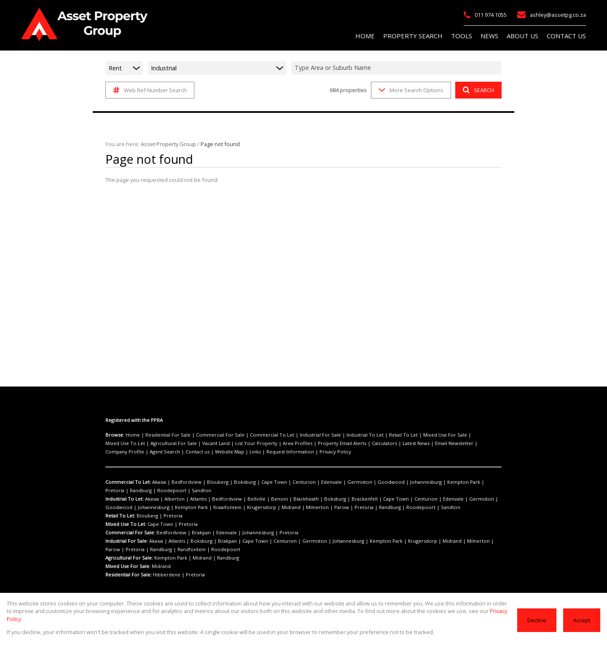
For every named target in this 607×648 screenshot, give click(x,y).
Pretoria (448, 482)
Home (131, 434)
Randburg (470, 482)
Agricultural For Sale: (129, 557)
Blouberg (207, 482)
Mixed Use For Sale (409, 434)
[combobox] (397, 67)
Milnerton (262, 507)
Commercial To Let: (127, 482)
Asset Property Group (165, 144)
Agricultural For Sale (126, 443)
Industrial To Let (338, 434)
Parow (282, 507)
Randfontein (142, 549)
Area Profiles (236, 443)
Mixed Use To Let (452, 434)
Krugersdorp (215, 507)
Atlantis (191, 498)
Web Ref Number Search (148, 90)
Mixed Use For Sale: (127, 566)
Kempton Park (421, 482)
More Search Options (410, 90)
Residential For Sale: (128, 574)
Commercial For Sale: (129, 532)
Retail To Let (371, 434)
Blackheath (282, 498)
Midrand (240, 507)
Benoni (259, 498)
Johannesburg (387, 482)
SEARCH (477, 89)
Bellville (241, 498)
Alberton (171, 498)
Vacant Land (165, 443)
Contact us (480, 443)
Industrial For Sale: (126, 541)
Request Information (172, 451)
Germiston (331, 482)
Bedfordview (181, 482)
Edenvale (306, 482)
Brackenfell (333, 498)
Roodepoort (117, 490)
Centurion (282, 482)
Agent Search (450, 443)
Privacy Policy (212, 451)
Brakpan (194, 532)
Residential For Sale (163, 434)
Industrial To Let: (124, 498)
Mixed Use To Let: (125, 524)
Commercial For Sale (210, 434)
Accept (582, 624)
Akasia (157, 482)
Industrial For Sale (298, 434)
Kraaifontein (185, 507)
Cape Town (256, 482)
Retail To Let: (120, 515)
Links (142, 451)
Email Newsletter (376, 443)
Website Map (119, 451)
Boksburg (231, 482)
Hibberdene (165, 574)
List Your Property (200, 443)
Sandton (143, 490)
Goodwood (357, 482)
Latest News (342, 443)
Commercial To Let (255, 434)
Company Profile (415, 443)
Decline (538, 624)
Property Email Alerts (276, 443)
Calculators (313, 443)
